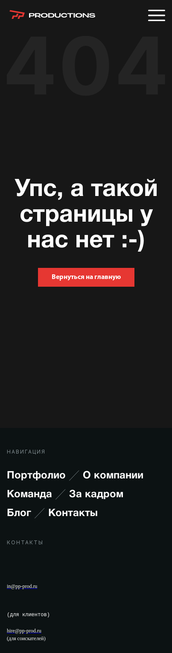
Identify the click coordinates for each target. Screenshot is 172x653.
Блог (26, 513)
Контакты (73, 513)
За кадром (96, 494)
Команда (36, 495)
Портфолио (43, 476)
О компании (113, 476)
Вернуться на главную (86, 277)
